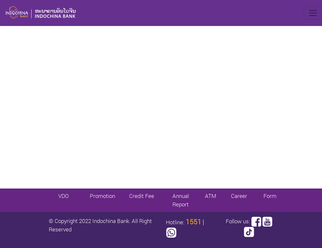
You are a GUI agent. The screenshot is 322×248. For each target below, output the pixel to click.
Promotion (102, 196)
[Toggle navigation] (313, 13)
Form (269, 196)
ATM (210, 196)
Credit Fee (141, 196)
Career (239, 196)
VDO (63, 196)
